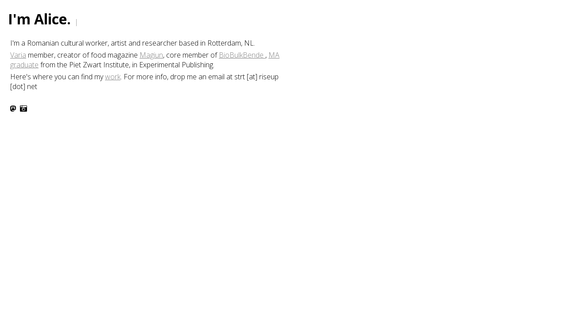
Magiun (151, 55)
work (112, 77)
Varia (18, 55)
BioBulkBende (242, 55)
